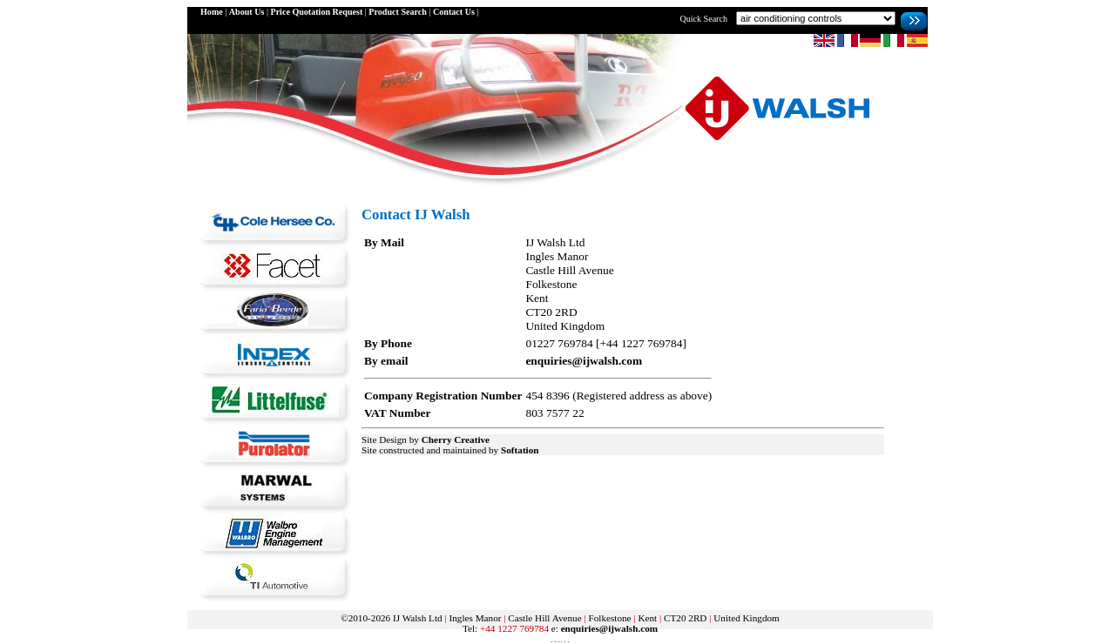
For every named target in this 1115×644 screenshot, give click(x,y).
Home (211, 12)
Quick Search (703, 18)
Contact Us (454, 12)
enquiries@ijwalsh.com (583, 360)
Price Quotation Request (316, 12)
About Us (247, 12)
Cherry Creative (456, 439)
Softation (520, 450)
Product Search (397, 12)
